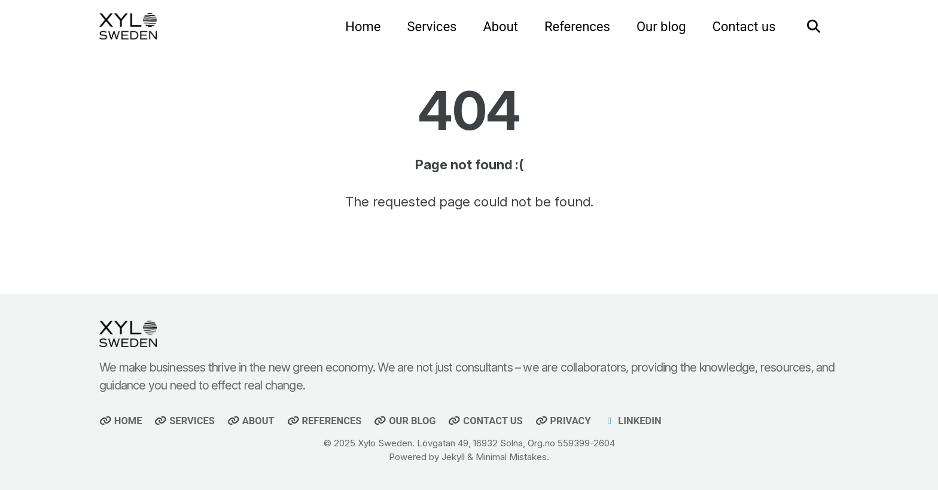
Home (362, 26)
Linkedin (633, 421)
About (500, 26)
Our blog (661, 26)
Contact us (744, 26)
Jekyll (453, 456)
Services (431, 26)
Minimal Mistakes (511, 456)
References (577, 26)
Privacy (563, 421)
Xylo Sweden (385, 443)
